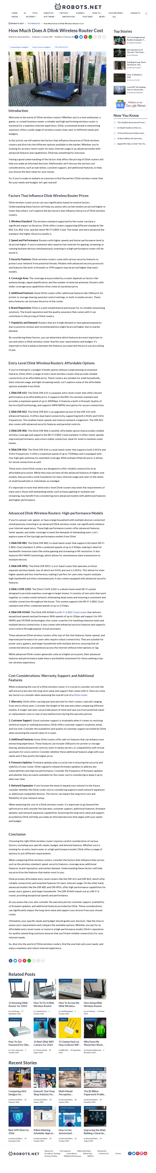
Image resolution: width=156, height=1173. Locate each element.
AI (25, 13)
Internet (31, 17)
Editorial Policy (84, 1151)
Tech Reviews (115, 13)
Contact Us (104, 1153)
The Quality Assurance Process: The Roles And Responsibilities (131, 122)
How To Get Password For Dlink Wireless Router (19, 1044)
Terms (118, 1153)
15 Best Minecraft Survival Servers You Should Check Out (131, 138)
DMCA (90, 1156)
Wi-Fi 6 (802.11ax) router (73, 612)
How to (96, 13)
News (102, 17)
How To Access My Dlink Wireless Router (69, 1006)
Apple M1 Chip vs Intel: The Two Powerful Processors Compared (132, 144)
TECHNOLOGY (61, 47)
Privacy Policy (51, 1156)
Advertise (87, 1153)
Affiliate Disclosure (72, 1156)
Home (15, 13)
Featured (88, 17)
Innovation (68, 17)
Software (49, 17)
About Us (49, 1151)
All (114, 17)
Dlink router (80, 694)
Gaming (80, 13)
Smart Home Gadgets (41, 47)
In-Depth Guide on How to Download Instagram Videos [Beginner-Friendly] (130, 128)
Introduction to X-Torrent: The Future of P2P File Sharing (136, 51)
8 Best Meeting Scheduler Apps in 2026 (43, 1133)
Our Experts (65, 1151)
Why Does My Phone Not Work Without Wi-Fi (93, 1044)
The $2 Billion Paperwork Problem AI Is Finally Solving (95, 1094)
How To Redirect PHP (134, 75)
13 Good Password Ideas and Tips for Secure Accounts (130, 133)
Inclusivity (102, 1151)
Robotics (48, 13)
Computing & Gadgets (19, 47)
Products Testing (52, 1153)
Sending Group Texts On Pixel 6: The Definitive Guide (136, 63)
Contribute (72, 1153)
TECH (34, 13)
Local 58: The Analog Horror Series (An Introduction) (136, 88)
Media (15, 17)
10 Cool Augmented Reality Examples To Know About (136, 38)
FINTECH (64, 13)
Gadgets (135, 13)
